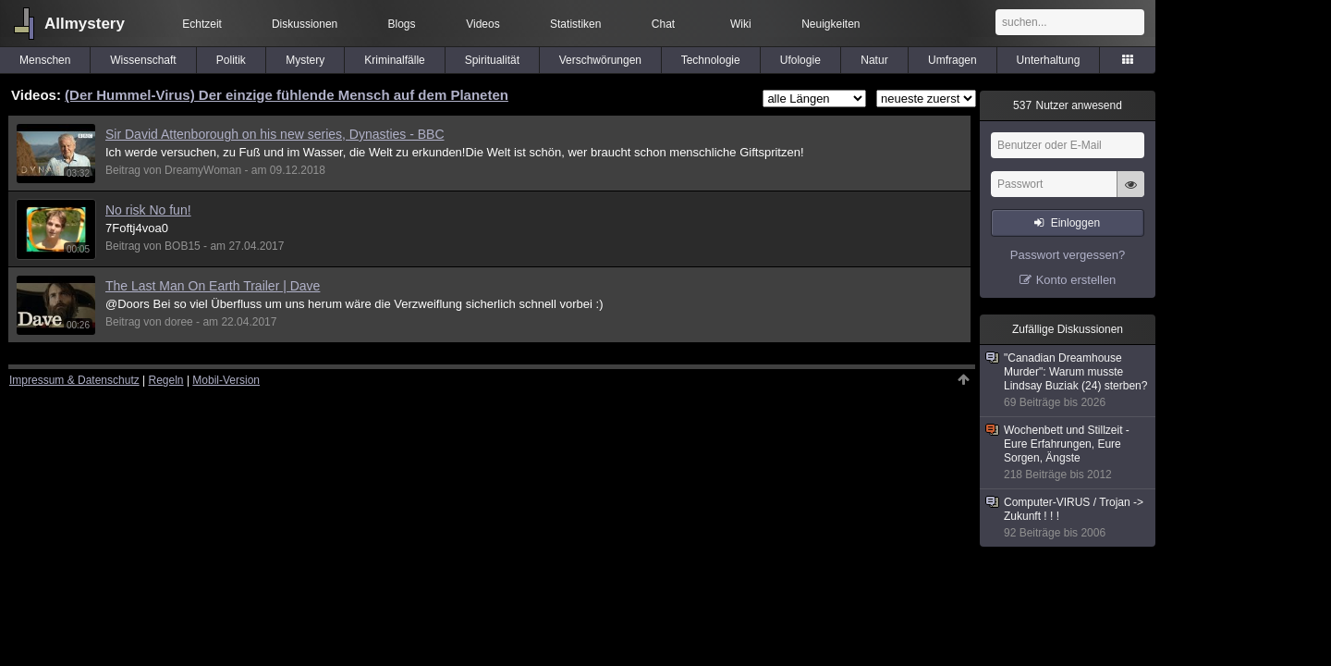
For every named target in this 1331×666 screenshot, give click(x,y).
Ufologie (800, 60)
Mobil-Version (226, 380)
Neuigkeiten (830, 24)
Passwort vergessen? (1067, 255)
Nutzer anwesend (1067, 105)
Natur (874, 60)
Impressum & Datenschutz (74, 380)
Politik (231, 60)
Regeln (166, 380)
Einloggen (1075, 222)
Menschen (44, 60)
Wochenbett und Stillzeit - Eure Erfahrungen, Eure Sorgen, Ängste (1068, 453)
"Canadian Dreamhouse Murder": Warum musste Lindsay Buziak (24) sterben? (1068, 381)
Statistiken (575, 24)
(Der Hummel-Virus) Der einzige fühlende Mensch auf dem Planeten (286, 95)
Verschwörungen (600, 60)
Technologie (710, 60)
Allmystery (84, 23)
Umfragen (952, 60)
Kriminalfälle (394, 60)
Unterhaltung (1049, 60)
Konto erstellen (1076, 280)
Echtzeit (202, 24)
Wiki (740, 24)
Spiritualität (492, 60)
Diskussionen (304, 24)
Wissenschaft (143, 60)
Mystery (305, 60)
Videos (482, 24)
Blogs (402, 24)
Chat (663, 24)
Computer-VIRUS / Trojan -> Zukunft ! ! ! (1068, 518)
